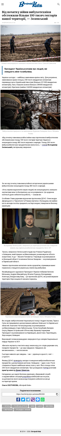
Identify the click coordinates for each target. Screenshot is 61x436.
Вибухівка (49, 406)
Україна (7, 406)
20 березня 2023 (7, 22)
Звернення (8, 409)
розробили (26, 377)
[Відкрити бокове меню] (2, 4)
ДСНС (40, 406)
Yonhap (46, 368)
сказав (44, 145)
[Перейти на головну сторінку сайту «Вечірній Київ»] (30, 4)
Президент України (23, 409)
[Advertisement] (30, 165)
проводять (18, 361)
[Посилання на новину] (30, 394)
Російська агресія (20, 406)
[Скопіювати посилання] (57, 394)
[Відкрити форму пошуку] (58, 4)
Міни (33, 406)
